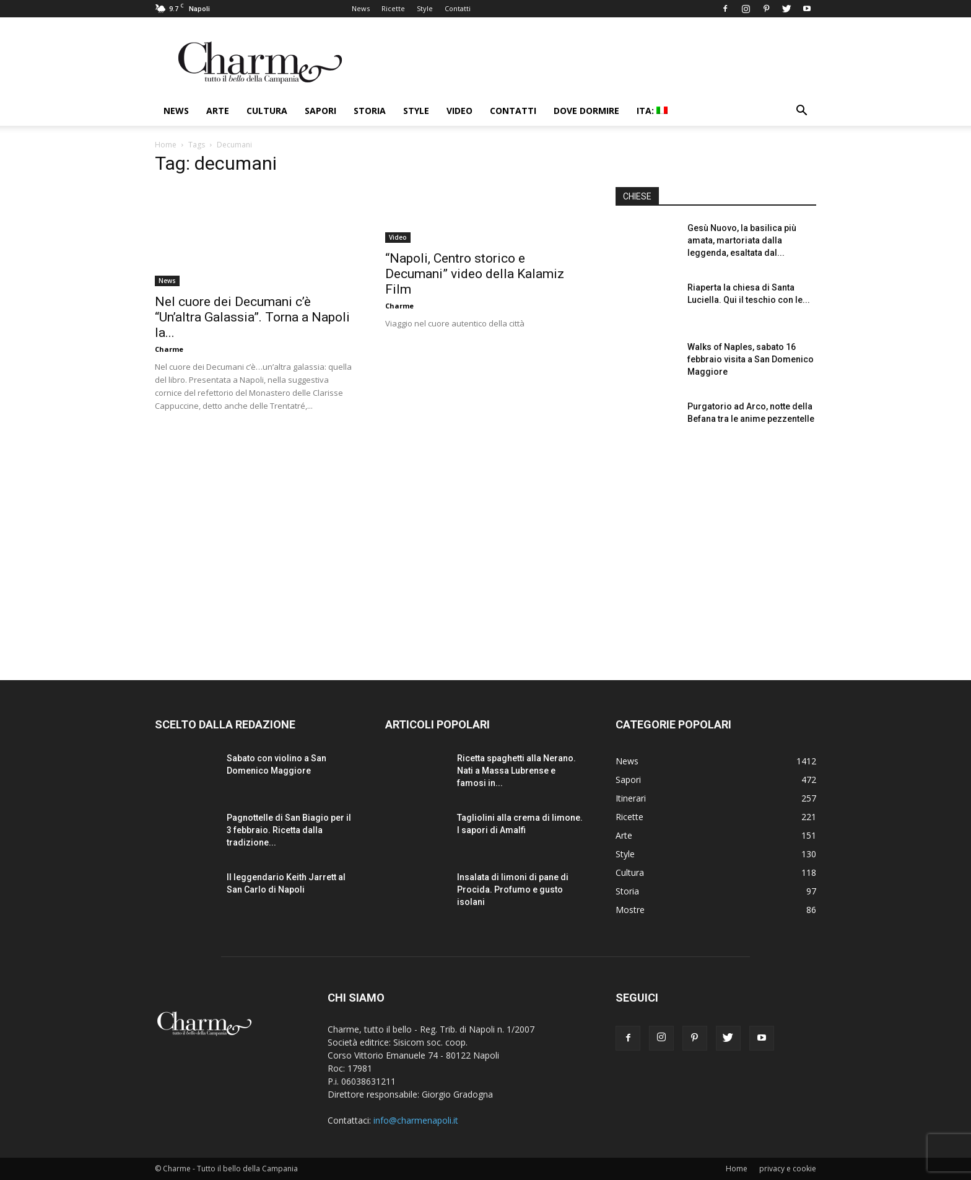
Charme (169, 349)
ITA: (652, 110)
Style (425, 8)
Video (459, 110)
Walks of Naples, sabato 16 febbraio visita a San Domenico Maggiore (750, 359)
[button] (801, 112)
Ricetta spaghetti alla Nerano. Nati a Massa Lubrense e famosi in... (516, 770)
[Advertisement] (716, 550)
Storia (370, 110)
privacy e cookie (787, 1168)
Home (165, 144)
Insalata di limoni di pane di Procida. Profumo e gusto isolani (512, 889)
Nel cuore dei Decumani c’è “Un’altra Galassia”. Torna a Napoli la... (252, 317)
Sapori (320, 110)
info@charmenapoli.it (415, 1120)
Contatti (458, 8)
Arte (217, 110)
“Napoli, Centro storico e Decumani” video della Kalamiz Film (474, 274)
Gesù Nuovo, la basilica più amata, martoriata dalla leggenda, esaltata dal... (741, 240)
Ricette (393, 8)
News (361, 8)
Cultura (266, 110)
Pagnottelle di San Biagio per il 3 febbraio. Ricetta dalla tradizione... (289, 830)
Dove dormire (586, 110)
